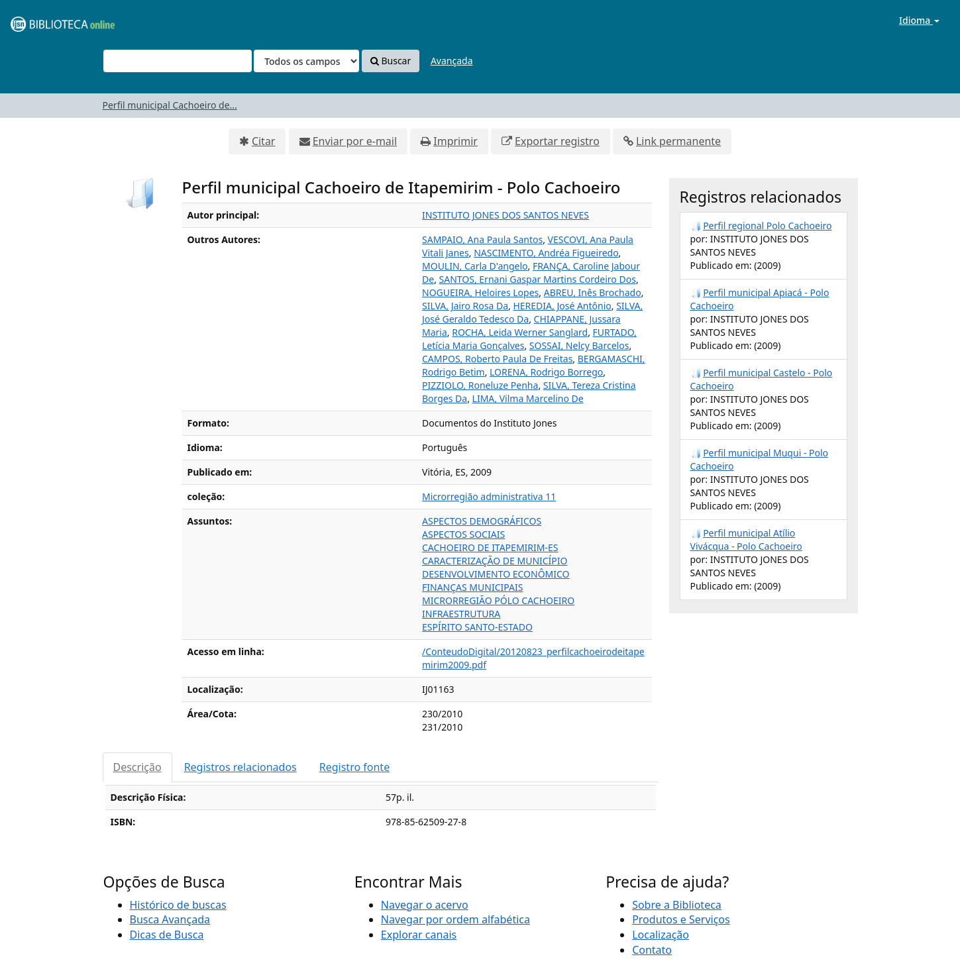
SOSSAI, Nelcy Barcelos (579, 345)
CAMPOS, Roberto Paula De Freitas (497, 358)
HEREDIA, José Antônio (562, 305)
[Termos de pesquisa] (177, 61)
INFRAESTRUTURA (461, 613)
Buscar (390, 60)
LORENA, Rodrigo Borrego (546, 372)
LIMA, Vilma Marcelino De (528, 398)
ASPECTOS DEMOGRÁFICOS (481, 521)
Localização (660, 934)
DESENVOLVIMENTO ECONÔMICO (496, 574)
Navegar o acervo (424, 905)
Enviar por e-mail (355, 141)
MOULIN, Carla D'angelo (474, 266)
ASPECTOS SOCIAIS (463, 534)
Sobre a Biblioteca (676, 905)
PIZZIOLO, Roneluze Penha (480, 385)
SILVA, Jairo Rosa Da (465, 305)
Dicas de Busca (167, 934)
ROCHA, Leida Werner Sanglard (520, 332)
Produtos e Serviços (681, 919)
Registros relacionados (240, 767)
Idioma (919, 20)
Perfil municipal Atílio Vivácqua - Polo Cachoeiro (746, 539)
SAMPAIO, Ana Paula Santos (482, 239)
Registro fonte (354, 767)
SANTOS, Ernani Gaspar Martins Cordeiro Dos (537, 279)
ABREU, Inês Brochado (592, 292)
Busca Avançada (170, 919)
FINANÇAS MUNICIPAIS (472, 587)
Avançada (452, 60)
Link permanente (678, 141)
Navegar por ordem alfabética (455, 919)
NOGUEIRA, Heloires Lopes (480, 292)
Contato (652, 950)
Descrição (137, 767)
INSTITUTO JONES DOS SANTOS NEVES (505, 215)
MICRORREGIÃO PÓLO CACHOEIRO (498, 600)
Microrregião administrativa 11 (489, 496)
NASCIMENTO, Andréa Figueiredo (546, 252)
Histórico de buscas (178, 905)
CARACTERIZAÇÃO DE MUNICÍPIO (495, 560)
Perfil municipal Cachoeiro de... (170, 105)
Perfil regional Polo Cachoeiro (767, 225)
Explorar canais (418, 934)
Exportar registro (557, 141)
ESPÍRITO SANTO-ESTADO (477, 627)
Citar (264, 141)
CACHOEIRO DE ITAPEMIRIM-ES (490, 547)
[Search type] (306, 61)
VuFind (42, 20)
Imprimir (455, 141)
